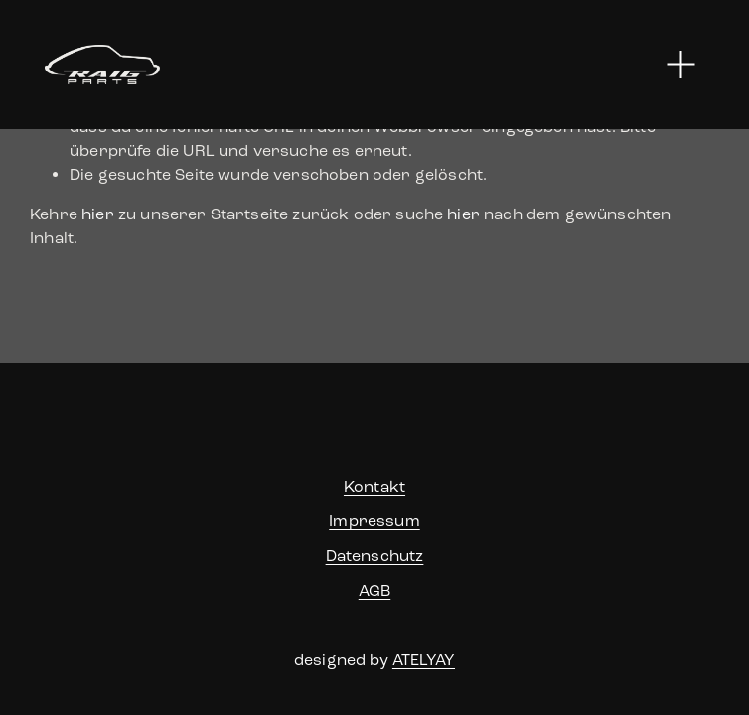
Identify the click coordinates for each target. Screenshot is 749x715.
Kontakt (374, 486)
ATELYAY (423, 659)
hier (97, 214)
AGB (374, 590)
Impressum (374, 520)
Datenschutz (375, 555)
